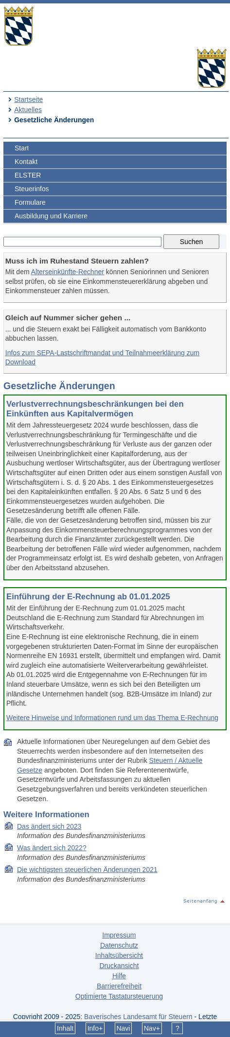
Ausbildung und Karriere (51, 216)
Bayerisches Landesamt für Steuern (138, 1017)
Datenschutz (119, 945)
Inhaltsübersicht (119, 955)
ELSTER (28, 175)
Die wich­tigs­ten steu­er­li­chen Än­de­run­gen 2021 (87, 869)
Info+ (95, 1028)
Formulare (30, 202)
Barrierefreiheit (119, 986)
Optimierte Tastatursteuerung (119, 996)
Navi (123, 1028)
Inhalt (65, 1028)
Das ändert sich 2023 (49, 826)
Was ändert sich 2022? (52, 848)
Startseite (28, 99)
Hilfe (119, 976)
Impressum (119, 935)
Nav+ (152, 1028)
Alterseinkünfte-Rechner (67, 272)
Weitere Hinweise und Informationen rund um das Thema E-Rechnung (112, 718)
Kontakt (26, 161)
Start (22, 148)
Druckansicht (119, 966)
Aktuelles (28, 110)
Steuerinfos (32, 189)
